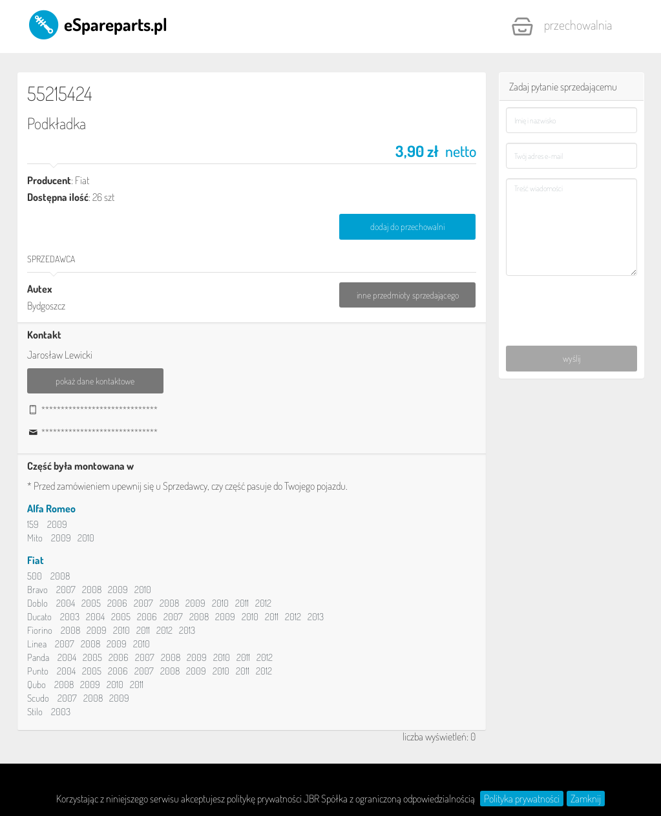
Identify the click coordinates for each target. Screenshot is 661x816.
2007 (66, 589)
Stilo (35, 712)
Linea (37, 644)
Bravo (37, 589)
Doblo (37, 603)
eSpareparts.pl (97, 24)
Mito (35, 538)
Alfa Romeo (51, 508)
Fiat (35, 560)
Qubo (36, 684)
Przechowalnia (561, 26)
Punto (37, 671)
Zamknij (586, 798)
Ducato (39, 617)
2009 (57, 524)
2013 (316, 617)
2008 (60, 576)
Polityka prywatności (522, 798)
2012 (263, 603)
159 (33, 524)
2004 (65, 603)
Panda (38, 657)
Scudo (38, 698)
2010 (86, 538)
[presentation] (572, 302)
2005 (91, 603)
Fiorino (39, 630)
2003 (69, 617)
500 (34, 576)
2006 (117, 603)
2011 (242, 603)
